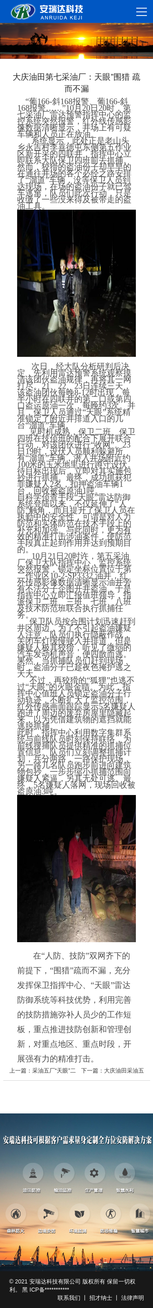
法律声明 (132, 1298)
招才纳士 (100, 1298)
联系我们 (69, 1298)
